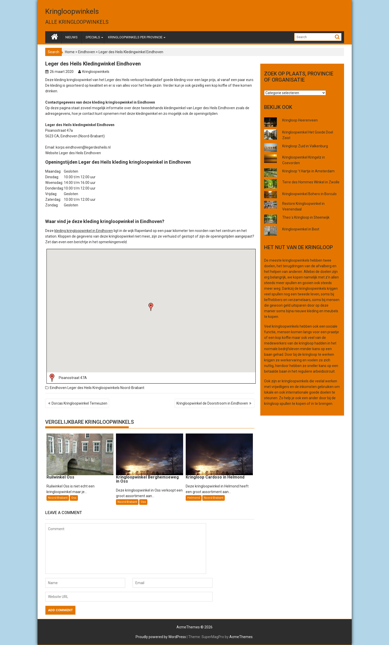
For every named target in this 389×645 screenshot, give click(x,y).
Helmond (193, 497)
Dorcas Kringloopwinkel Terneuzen (79, 403)
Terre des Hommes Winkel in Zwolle (310, 182)
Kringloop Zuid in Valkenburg (305, 146)
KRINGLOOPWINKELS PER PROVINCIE (135, 37)
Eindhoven (86, 52)
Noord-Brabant (132, 388)
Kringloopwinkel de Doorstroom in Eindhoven (212, 403)
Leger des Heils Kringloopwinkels (93, 388)
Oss (73, 497)
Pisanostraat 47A (73, 378)
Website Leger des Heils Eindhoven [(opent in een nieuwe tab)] (73, 153)
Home (70, 52)
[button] (151, 307)
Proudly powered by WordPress (161, 637)
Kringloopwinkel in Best (300, 229)
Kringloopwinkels (72, 11)
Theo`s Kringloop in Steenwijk (305, 217)
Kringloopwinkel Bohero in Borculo (309, 194)
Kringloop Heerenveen (300, 120)
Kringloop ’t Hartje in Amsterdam (308, 171)
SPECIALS (93, 37)
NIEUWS (71, 37)
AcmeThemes (241, 637)
